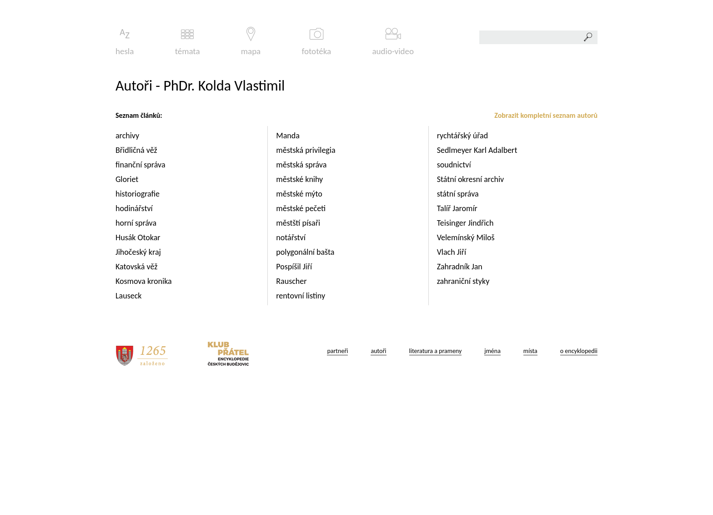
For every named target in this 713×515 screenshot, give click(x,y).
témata (187, 169)
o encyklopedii (579, 478)
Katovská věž (137, 394)
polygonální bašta (306, 379)
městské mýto (300, 321)
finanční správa (141, 292)
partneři (337, 478)
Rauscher (292, 409)
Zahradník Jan (460, 394)
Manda (288, 263)
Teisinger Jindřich (466, 350)
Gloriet (127, 307)
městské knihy (300, 307)
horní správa (136, 350)
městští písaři (299, 350)
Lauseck (129, 423)
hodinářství (135, 336)
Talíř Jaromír (458, 336)
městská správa (302, 292)
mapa (251, 169)
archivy (128, 263)
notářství (291, 365)
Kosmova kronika (144, 409)
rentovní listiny (301, 423)
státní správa (459, 321)
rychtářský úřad (463, 263)
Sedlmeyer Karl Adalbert (478, 278)
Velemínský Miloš (467, 365)
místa (530, 478)
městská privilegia (306, 278)
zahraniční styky (464, 409)
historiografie (138, 321)
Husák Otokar (138, 365)
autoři (378, 478)
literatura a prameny (435, 478)
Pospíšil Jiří (295, 394)
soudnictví (455, 292)
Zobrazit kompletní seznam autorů (546, 242)
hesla (124, 169)
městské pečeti (301, 336)
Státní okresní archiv (471, 307)
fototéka (316, 169)
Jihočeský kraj (139, 379)
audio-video (393, 169)
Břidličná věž (137, 278)
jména (492, 478)
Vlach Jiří (452, 379)
